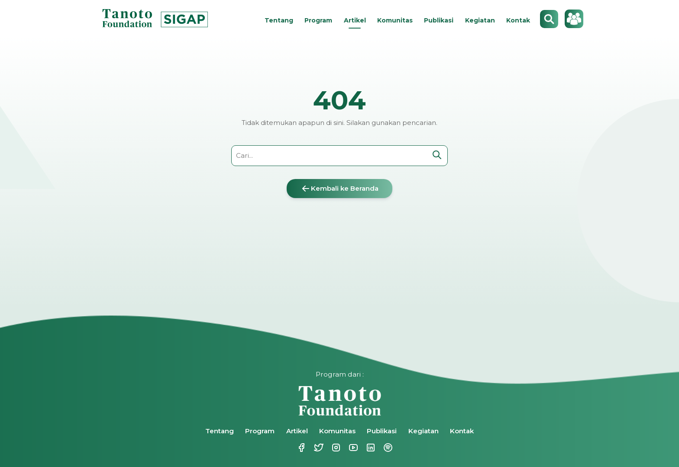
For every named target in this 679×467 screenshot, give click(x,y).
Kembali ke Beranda (339, 188)
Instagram (335, 447)
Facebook (300, 447)
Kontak (518, 20)
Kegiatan (480, 20)
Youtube (352, 447)
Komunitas (395, 20)
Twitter (318, 447)
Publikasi (438, 20)
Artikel (355, 20)
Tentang (279, 20)
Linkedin (369, 447)
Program (318, 20)
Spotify (387, 447)
